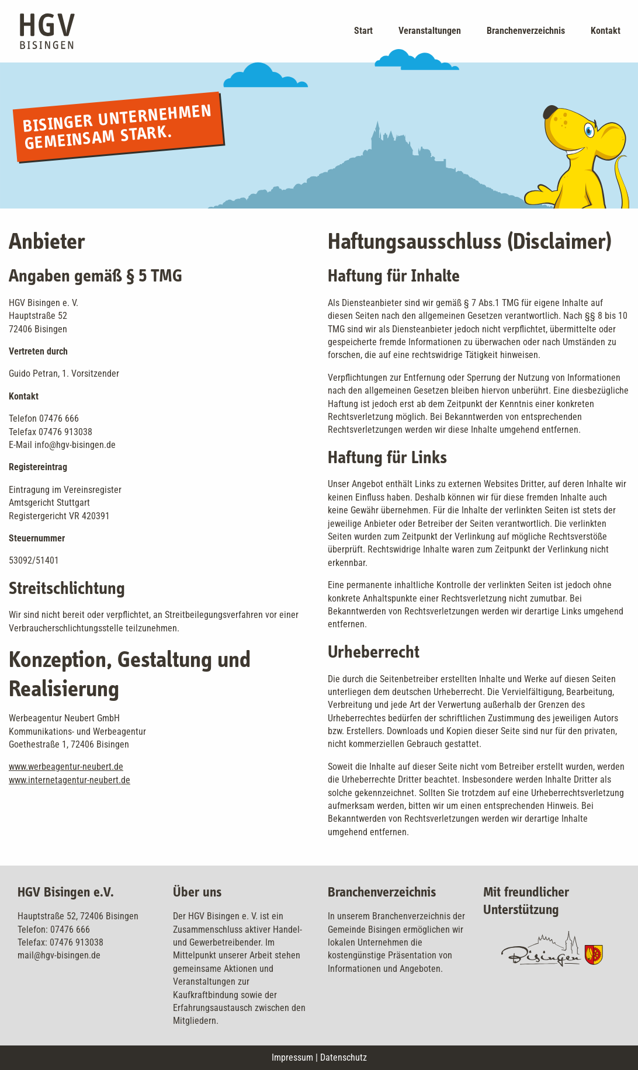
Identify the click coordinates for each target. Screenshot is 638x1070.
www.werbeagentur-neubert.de (66, 766)
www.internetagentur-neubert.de (69, 780)
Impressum (292, 1057)
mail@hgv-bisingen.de (59, 955)
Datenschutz (343, 1057)
